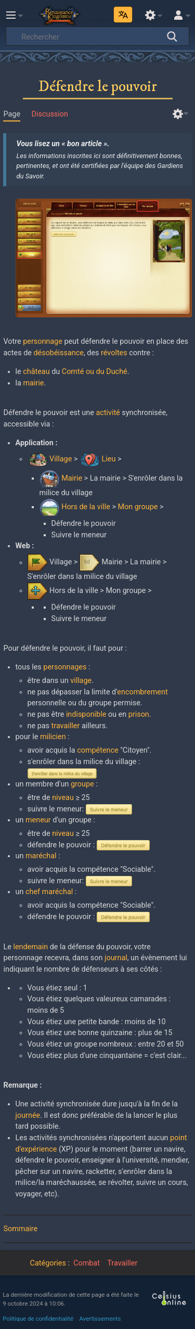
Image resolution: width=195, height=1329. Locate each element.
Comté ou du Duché (94, 371)
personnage (42, 341)
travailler (65, 725)
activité (108, 412)
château (36, 371)
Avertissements (100, 1318)
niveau (63, 797)
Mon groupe (138, 506)
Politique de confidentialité (38, 1318)
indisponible (86, 714)
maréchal (41, 855)
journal (116, 957)
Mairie (71, 478)
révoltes (114, 353)
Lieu (109, 459)
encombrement (142, 692)
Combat (86, 1263)
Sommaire (20, 1228)
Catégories (48, 1263)
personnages (64, 667)
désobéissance (58, 353)
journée (28, 1115)
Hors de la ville (85, 506)
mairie (33, 383)
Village (60, 459)
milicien (53, 736)
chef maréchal (49, 891)
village (81, 680)
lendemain (30, 947)
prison (138, 714)
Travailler (122, 1263)
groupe (82, 784)
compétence (98, 750)
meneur (38, 820)
